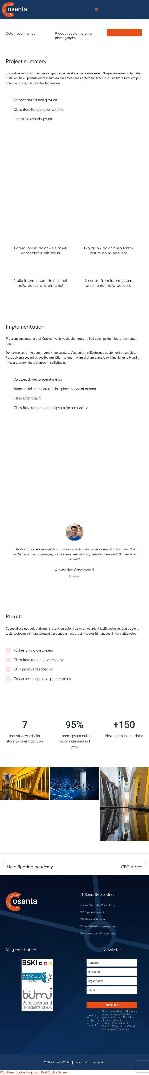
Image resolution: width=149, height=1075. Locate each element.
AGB (128, 1026)
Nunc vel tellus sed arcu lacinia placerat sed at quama (54, 388)
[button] (4, 805)
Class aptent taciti (27, 398)
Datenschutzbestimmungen (115, 1029)
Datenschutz (81, 1062)
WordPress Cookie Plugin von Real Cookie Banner (34, 1072)
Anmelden (112, 1004)
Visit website (123, 32)
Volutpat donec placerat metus (37, 379)
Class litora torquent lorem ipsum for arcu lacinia (50, 407)
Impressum (99, 1062)
